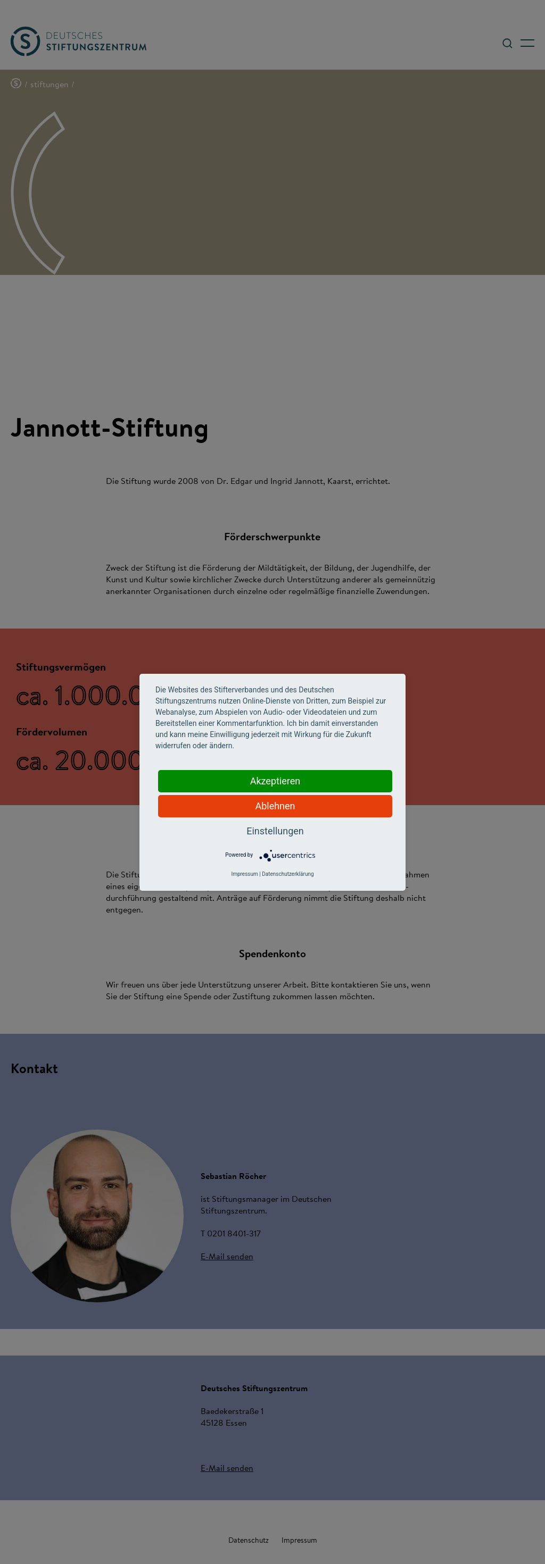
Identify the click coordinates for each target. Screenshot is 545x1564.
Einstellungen (274, 831)
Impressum (244, 874)
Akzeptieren (275, 781)
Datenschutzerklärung (287, 874)
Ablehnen (275, 806)
